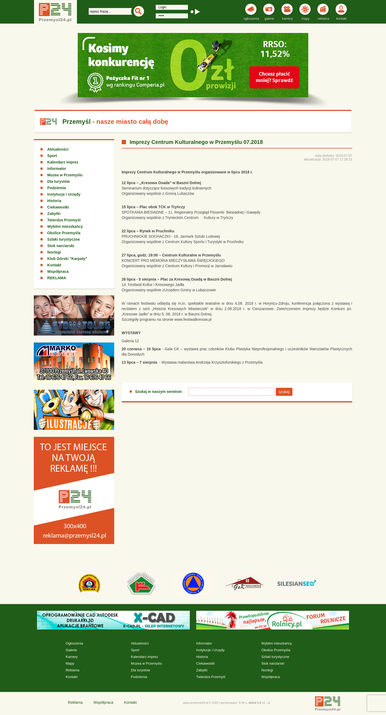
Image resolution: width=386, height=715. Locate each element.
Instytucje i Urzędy (63, 194)
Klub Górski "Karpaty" (67, 258)
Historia (54, 201)
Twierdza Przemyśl (63, 220)
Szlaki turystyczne (63, 239)
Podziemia (56, 188)
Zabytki (53, 213)
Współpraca (57, 271)
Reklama (72, 670)
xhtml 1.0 (254, 702)
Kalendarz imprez (62, 162)
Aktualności (57, 149)
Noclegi (54, 252)
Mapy (70, 663)
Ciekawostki (58, 207)
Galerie (71, 650)
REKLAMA (56, 278)
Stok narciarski (60, 246)
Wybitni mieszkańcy (65, 226)
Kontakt (54, 265)
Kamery (72, 657)
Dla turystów (58, 181)
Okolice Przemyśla (63, 233)
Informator (56, 168)
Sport (52, 156)
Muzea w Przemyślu (65, 175)
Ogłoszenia (74, 643)
